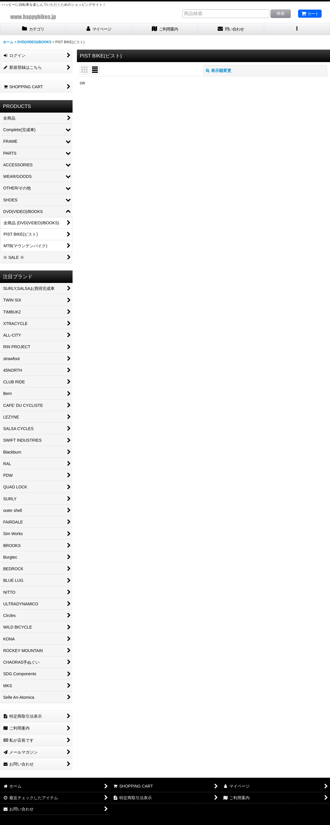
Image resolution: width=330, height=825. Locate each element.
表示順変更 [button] (218, 70)
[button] (297, 29)
